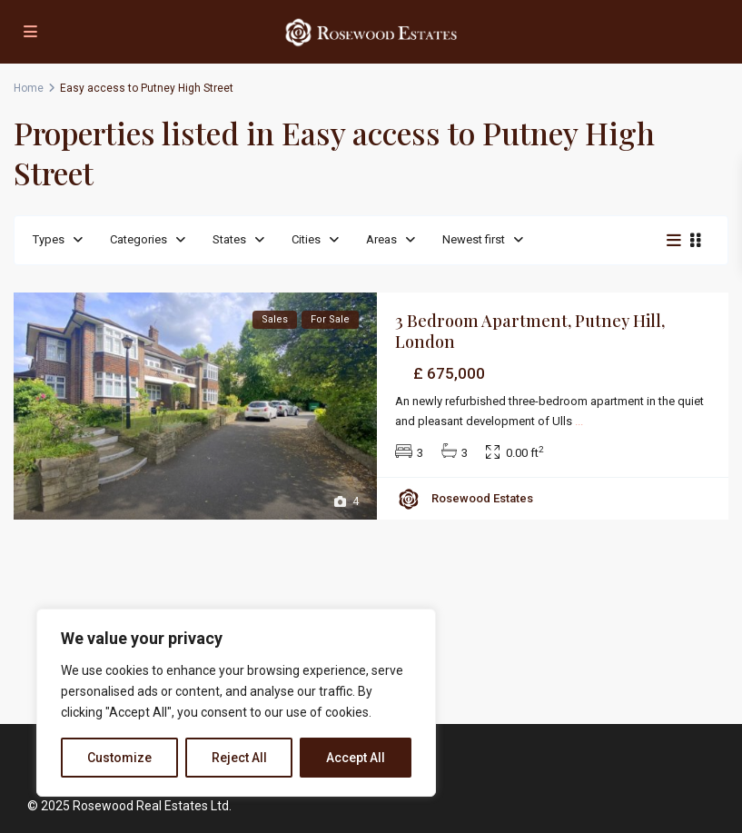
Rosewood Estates (482, 498)
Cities (306, 239)
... (579, 421)
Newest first (473, 239)
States (229, 239)
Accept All (355, 757)
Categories (138, 239)
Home (29, 88)
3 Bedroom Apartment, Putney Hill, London (530, 331)
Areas (381, 239)
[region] (236, 703)
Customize (119, 757)
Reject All (239, 757)
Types (48, 239)
